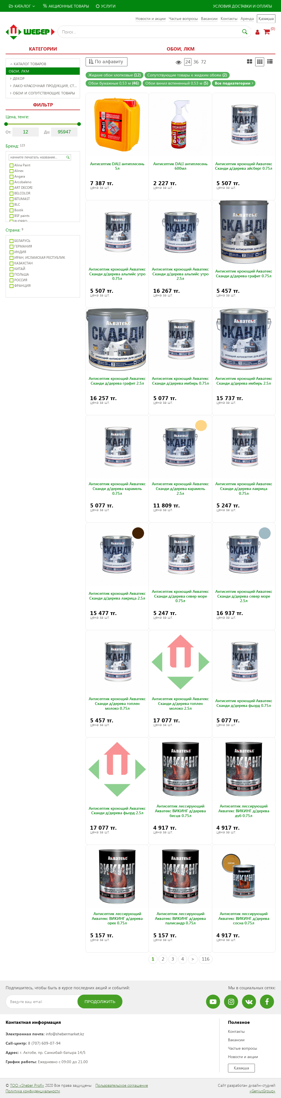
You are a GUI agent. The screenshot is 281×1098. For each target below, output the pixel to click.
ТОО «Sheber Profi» (27, 1085)
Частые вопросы (183, 18)
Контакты (229, 18)
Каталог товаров (28, 63)
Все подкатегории (234, 83)
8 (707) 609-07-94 (44, 1043)
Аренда (247, 18)
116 (205, 959)
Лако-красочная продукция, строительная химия (45, 85)
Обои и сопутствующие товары (42, 92)
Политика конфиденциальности (33, 1091)
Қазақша (266, 18)
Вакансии (209, 18)
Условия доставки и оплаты (242, 6)
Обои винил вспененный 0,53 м (176, 83)
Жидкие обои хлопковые (114, 75)
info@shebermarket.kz (65, 1033)
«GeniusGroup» (262, 1091)
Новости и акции (151, 18)
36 (195, 61)
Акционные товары (65, 5)
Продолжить (99, 1001)
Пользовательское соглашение (121, 1085)
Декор (17, 78)
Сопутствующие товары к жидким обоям (187, 75)
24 (187, 61)
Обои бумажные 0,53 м (113, 83)
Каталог (22, 6)
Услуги (105, 6)
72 (203, 61)
